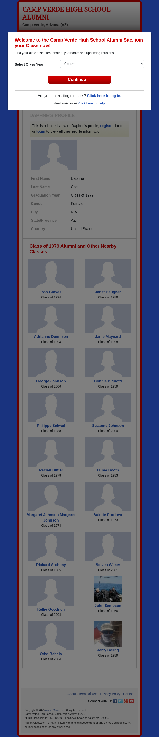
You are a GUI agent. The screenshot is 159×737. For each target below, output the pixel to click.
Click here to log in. (104, 96)
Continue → (79, 79)
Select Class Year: (30, 64)
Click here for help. (92, 103)
